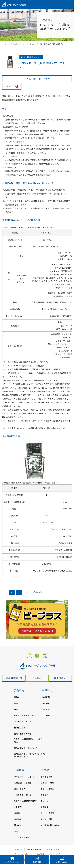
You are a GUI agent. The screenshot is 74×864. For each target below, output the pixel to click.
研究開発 (46, 703)
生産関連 (46, 715)
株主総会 (44, 794)
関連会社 (18, 825)
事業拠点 (18, 819)
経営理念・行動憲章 (22, 782)
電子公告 (18, 849)
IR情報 (45, 770)
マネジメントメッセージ (24, 776)
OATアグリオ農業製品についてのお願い (29, 740)
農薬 (16, 703)
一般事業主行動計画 (22, 794)
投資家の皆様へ (47, 776)
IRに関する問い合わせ (50, 825)
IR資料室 (44, 807)
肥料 (16, 709)
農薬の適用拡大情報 (22, 733)
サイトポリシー (53, 849)
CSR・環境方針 (20, 789)
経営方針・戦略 (47, 782)
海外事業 (46, 709)
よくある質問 (46, 819)
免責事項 (40, 854)
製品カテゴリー (20, 43)
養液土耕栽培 (20, 727)
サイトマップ (54, 854)
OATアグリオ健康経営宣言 (25, 801)
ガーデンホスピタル (22, 721)
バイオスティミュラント (24, 715)
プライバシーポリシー (23, 854)
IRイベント (45, 801)
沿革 (16, 831)
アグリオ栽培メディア (23, 837)
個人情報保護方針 (34, 849)
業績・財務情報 (47, 789)
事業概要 (46, 697)
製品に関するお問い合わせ (25, 748)
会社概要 (18, 807)
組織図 (17, 813)
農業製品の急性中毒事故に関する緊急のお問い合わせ (29, 755)
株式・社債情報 (47, 813)
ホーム (7, 43)
